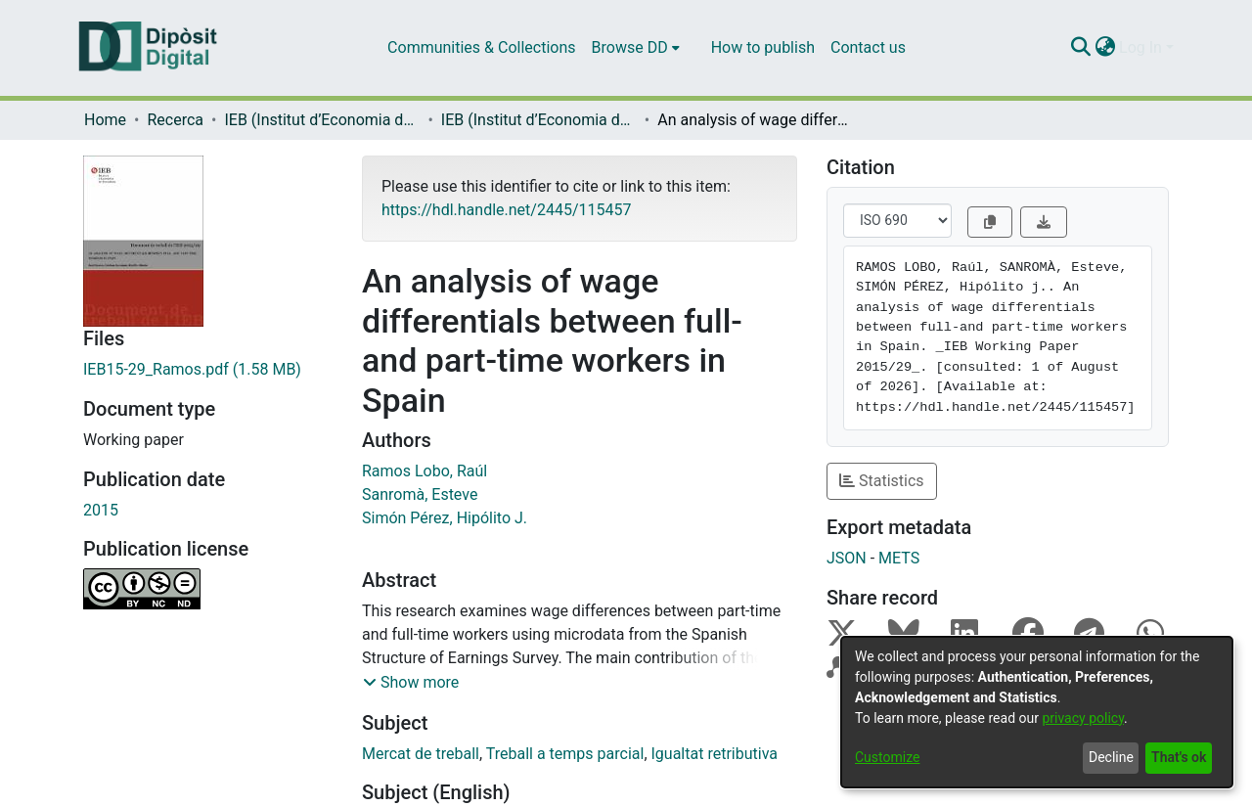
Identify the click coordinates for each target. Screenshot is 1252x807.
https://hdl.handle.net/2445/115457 (506, 210)
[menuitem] (636, 47)
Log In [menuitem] (1140, 47)
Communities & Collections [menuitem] (481, 47)
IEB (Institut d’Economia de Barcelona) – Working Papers (539, 120)
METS (898, 558)
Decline (1111, 757)
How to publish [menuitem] (763, 47)
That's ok (1178, 757)
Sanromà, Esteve (419, 494)
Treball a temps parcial (565, 753)
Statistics (881, 480)
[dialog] (1036, 712)
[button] (411, 682)
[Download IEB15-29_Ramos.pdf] (208, 369)
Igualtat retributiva (714, 753)
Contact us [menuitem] (868, 47)
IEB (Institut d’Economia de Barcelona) (322, 120)
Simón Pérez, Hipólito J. (444, 518)
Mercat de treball (420, 753)
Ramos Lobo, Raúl (424, 471)
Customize (887, 757)
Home (105, 120)
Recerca (175, 120)
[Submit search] (1080, 48)
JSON (847, 558)
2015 (100, 510)
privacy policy (1083, 718)
